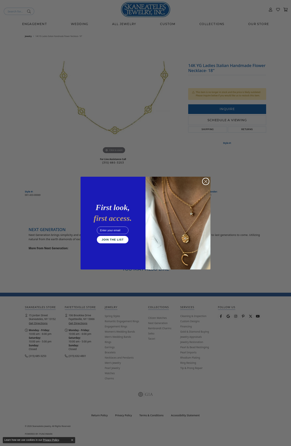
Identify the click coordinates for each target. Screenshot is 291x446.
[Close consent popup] (72, 440)
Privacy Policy (51, 439)
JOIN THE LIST (113, 239)
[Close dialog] (205, 181)
